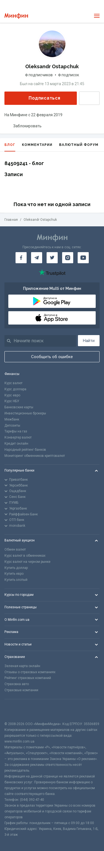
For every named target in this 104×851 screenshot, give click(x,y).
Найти (89, 340)
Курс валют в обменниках (24, 556)
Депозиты (12, 425)
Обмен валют (15, 549)
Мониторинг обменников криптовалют (34, 456)
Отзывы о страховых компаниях (29, 672)
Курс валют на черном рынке (27, 562)
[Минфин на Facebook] (21, 257)
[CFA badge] (16, 710)
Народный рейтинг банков (25, 450)
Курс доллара (15, 389)
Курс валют (13, 383)
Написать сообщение (89, 98)
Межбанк (11, 419)
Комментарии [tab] (37, 145)
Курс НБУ (11, 401)
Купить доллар (16, 568)
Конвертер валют (18, 437)
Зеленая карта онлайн (22, 666)
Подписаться (40, 98)
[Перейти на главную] (16, 15)
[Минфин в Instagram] (67, 257)
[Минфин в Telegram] (36, 257)
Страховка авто (16, 684)
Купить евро (14, 574)
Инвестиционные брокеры (25, 413)
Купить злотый (15, 580)
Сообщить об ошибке (52, 356)
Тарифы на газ (15, 431)
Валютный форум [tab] (78, 145)
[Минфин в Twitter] (52, 257)
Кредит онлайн (16, 443)
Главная (11, 220)
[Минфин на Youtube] (83, 257)
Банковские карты (18, 407)
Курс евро (12, 395)
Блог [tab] (9, 147)
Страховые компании (21, 690)
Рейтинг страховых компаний (27, 678)
